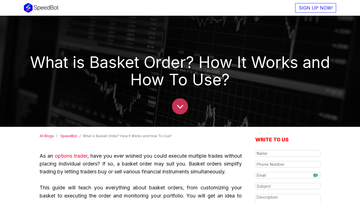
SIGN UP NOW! (315, 8)
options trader (71, 156)
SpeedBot (68, 136)
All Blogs (47, 136)
